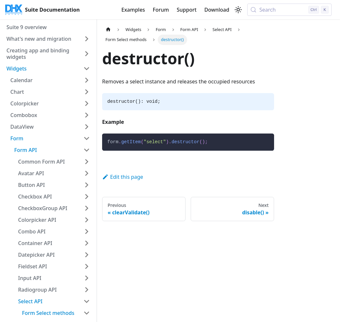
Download (216, 9)
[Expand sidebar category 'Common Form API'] (87, 161)
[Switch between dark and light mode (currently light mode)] (238, 10)
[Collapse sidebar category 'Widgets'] (87, 68)
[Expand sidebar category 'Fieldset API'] (87, 266)
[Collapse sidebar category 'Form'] (87, 138)
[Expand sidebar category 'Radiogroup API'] (87, 289)
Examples (133, 9)
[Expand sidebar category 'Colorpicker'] (87, 103)
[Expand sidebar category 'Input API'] (87, 278)
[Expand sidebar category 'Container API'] (87, 243)
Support (187, 9)
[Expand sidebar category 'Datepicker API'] (87, 255)
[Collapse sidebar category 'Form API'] (87, 150)
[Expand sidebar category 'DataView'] (87, 127)
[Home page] (108, 30)
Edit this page (122, 176)
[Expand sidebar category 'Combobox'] (87, 115)
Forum (161, 9)
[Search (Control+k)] (289, 10)
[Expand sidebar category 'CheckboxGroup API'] (87, 208)
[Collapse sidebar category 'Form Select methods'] (87, 313)
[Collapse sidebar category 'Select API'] (87, 301)
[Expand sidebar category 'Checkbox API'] (87, 196)
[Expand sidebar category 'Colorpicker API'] (87, 220)
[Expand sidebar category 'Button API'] (87, 185)
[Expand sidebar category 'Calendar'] (87, 80)
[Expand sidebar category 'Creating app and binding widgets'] (87, 53)
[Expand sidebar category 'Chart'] (87, 92)
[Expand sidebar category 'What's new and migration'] (87, 39)
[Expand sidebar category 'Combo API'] (87, 231)
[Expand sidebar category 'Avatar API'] (87, 173)
